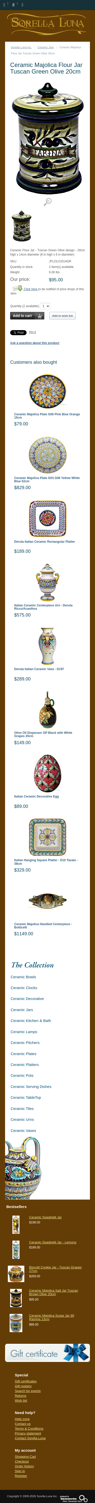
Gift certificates (26, 1381)
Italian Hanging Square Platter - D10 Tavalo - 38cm (46, 862)
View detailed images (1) (47, 202)
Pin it (32, 332)
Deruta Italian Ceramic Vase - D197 (39, 669)
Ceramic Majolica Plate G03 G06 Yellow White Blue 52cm (47, 479)
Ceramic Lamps (24, 1032)
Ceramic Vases (23, 1130)
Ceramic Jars (45, 47)
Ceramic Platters (25, 1064)
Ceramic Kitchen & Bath (31, 1020)
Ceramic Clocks (24, 988)
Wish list (21, 1400)
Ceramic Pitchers (25, 1042)
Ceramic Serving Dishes (31, 1086)
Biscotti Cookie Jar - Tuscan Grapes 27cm (55, 1269)
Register (21, 1476)
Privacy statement (28, 1433)
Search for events (28, 1391)
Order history (24, 1466)
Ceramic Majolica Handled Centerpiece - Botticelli (43, 926)
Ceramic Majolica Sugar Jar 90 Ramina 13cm (51, 1317)
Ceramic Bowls (23, 977)
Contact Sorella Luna (30, 1438)
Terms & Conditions (29, 1428)
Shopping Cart (25, 1457)
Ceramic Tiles (22, 1108)
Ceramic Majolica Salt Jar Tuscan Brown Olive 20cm (53, 1292)
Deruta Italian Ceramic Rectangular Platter (44, 541)
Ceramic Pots (22, 1075)
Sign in (20, 1471)
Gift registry (23, 1386)
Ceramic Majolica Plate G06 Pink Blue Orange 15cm (47, 416)
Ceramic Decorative (27, 998)
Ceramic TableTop (26, 1097)
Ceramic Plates (23, 1054)
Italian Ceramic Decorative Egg (36, 796)
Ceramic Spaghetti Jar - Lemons (52, 1242)
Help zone (22, 1419)
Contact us (23, 1424)
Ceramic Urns (22, 1119)
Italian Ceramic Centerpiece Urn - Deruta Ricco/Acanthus (43, 607)
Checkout (22, 1461)
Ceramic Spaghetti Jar (45, 1217)
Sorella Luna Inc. (21, 47)
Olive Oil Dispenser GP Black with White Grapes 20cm (43, 734)
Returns (21, 1396)
